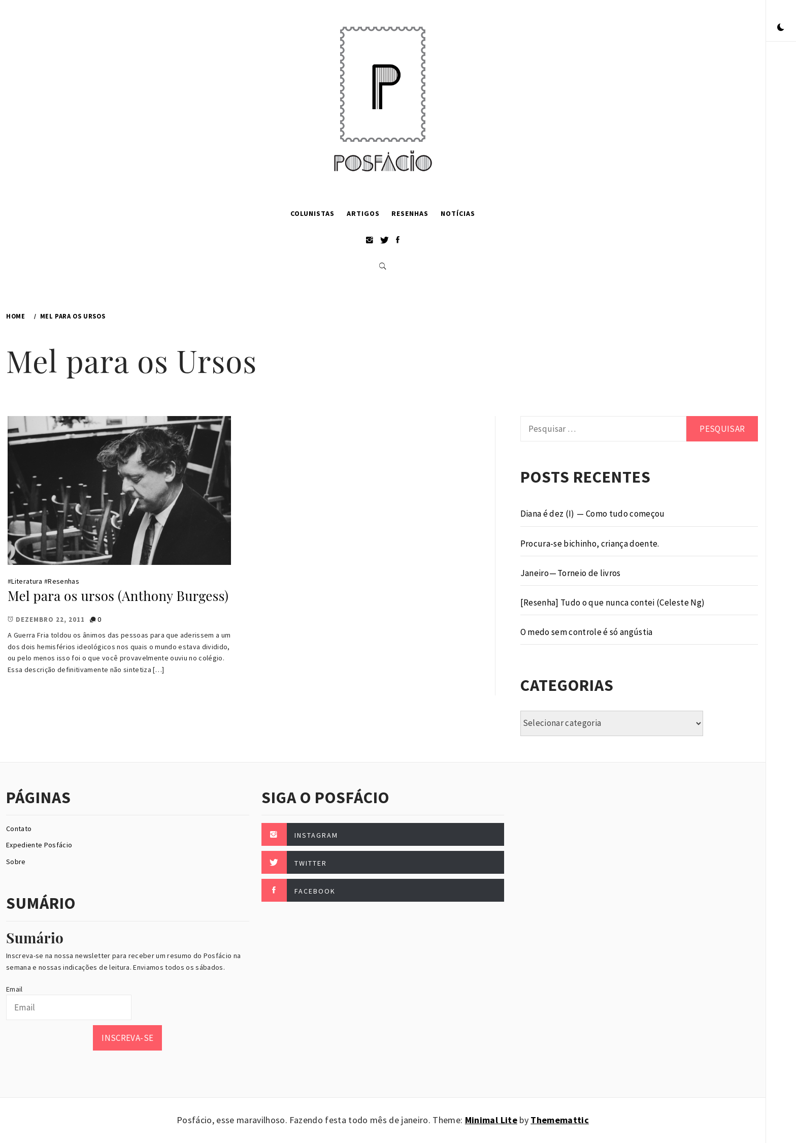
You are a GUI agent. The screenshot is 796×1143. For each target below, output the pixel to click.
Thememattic (559, 1120)
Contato (18, 828)
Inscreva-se (127, 1037)
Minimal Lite (491, 1120)
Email (14, 989)
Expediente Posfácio (39, 844)
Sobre (16, 861)
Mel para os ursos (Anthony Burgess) (118, 596)
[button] (780, 28)
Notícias (458, 213)
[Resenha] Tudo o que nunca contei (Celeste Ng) (612, 602)
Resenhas (409, 213)
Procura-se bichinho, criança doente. (589, 543)
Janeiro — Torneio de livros (570, 573)
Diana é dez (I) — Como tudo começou (592, 513)
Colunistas (312, 213)
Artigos (363, 213)
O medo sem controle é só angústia (586, 632)
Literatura (26, 581)
